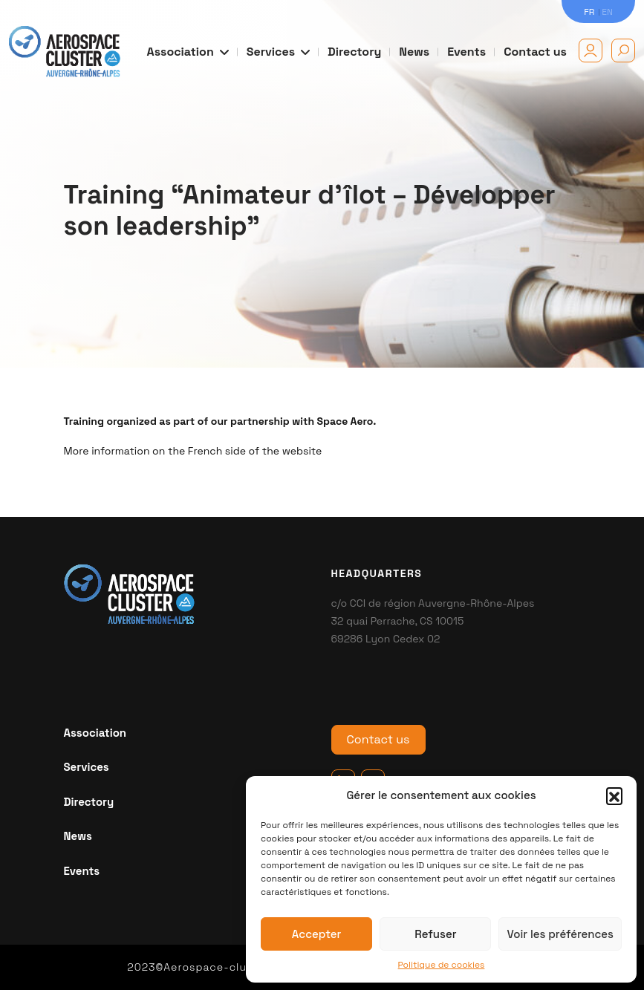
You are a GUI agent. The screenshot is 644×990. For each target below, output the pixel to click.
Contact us (535, 51)
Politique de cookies (441, 965)
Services (278, 51)
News (414, 51)
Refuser (435, 934)
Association (188, 51)
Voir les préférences (560, 934)
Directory (354, 51)
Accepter (317, 934)
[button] (614, 795)
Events (466, 51)
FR (589, 12)
